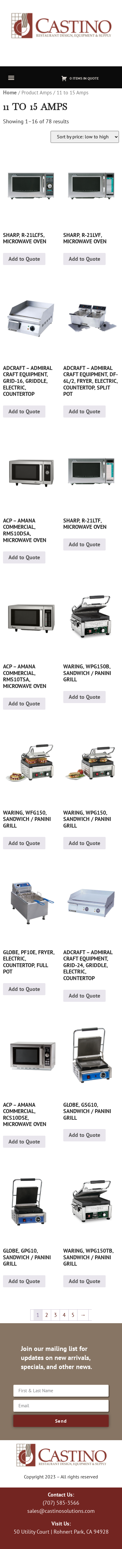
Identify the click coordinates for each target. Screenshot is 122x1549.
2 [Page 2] (46, 1314)
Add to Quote (24, 258)
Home (10, 92)
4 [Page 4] (64, 1314)
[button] (11, 77)
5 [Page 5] (72, 1314)
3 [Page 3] (55, 1314)
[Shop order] (85, 137)
